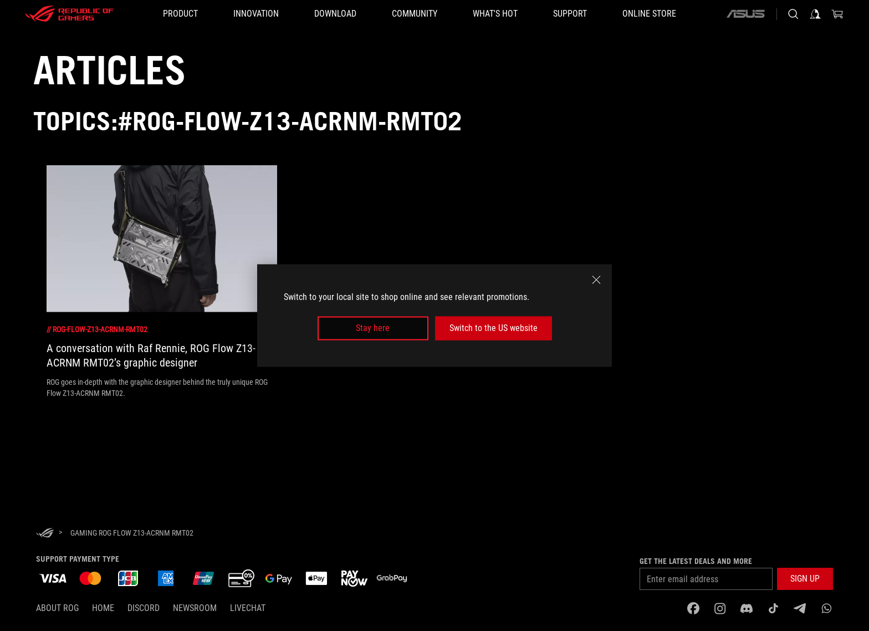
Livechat (247, 608)
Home (103, 608)
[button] (180, 14)
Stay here (373, 328)
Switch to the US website (493, 328)
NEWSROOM (195, 608)
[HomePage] (45, 534)
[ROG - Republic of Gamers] (69, 14)
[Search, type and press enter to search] (793, 14)
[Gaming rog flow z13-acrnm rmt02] (131, 532)
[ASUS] (745, 14)
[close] (596, 280)
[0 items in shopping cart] (837, 14)
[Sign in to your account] (815, 14)
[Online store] (649, 14)
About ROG (57, 608)
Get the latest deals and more (696, 561)
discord (143, 608)
